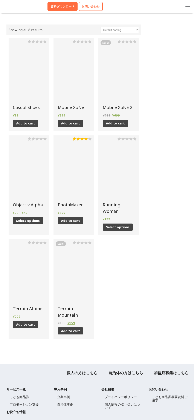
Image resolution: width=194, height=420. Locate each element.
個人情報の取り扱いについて (122, 406)
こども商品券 (19, 397)
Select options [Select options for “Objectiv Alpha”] (28, 220)
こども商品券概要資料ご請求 (169, 398)
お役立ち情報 (16, 412)
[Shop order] (120, 30)
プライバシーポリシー (121, 397)
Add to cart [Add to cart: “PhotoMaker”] (70, 220)
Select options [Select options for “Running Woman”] (118, 227)
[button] (188, 6)
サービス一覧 (16, 389)
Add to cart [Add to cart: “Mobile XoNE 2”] (115, 123)
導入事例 (60, 389)
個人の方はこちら (82, 372)
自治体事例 (65, 404)
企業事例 (63, 397)
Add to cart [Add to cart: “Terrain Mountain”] (70, 331)
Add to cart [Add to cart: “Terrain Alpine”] (25, 324)
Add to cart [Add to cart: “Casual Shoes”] (25, 123)
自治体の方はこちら (125, 372)
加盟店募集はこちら (171, 372)
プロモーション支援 (24, 404)
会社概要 (107, 389)
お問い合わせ (158, 389)
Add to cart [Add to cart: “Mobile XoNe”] (70, 123)
